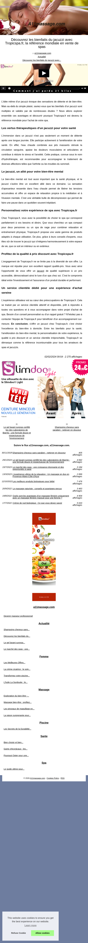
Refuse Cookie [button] (18, 933)
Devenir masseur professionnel (18, 616)
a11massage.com (42, 53)
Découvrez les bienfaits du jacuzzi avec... (41, 60)
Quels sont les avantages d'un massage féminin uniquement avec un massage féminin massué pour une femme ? (41, 497)
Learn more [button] (30, 925)
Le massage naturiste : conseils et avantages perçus (37, 489)
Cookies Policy (53, 778)
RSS (63, 778)
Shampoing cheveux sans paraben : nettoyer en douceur (67, 428)
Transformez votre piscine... (17, 676)
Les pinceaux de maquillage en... (19, 709)
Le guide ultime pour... (14, 769)
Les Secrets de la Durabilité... (17, 729)
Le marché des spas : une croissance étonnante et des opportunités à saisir (38, 468)
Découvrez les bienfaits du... (17, 636)
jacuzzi (40, 271)
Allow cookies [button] (42, 933)
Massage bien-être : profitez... (18, 702)
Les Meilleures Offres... (14, 662)
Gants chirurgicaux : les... (15, 749)
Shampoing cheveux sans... (17, 629)
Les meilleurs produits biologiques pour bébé (34, 481)
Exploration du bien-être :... (16, 696)
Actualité (42, 57)
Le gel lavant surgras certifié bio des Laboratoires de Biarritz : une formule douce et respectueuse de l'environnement (17, 432)
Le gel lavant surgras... (14, 642)
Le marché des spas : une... (17, 649)
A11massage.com (37, 778)
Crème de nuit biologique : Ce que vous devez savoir (37, 503)
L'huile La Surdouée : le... (16, 682)
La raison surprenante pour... (17, 715)
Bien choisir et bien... (13, 742)
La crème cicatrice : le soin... (17, 669)
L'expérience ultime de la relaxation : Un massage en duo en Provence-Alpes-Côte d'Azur (41, 475)
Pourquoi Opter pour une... (16, 755)
